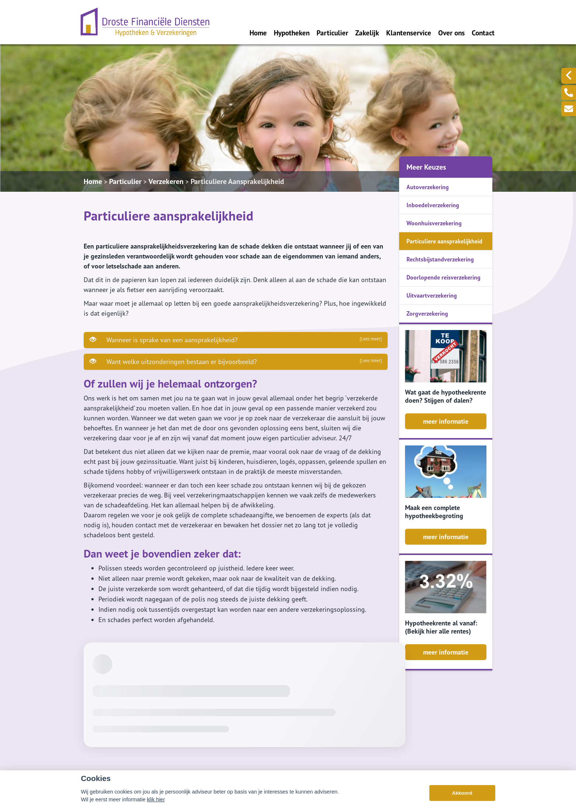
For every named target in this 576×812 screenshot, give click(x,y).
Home (258, 32)
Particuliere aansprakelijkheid (444, 241)
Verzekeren (166, 181)
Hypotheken (292, 32)
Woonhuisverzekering (434, 223)
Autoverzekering (427, 187)
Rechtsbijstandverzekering (440, 259)
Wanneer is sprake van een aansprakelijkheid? (236, 339)
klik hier (156, 799)
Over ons (451, 32)
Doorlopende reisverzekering (443, 277)
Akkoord (462, 793)
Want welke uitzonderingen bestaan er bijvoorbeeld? (236, 361)
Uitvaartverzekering (431, 295)
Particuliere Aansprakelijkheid (237, 181)
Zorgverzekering (427, 313)
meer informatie (445, 421)
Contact (483, 32)
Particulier (332, 32)
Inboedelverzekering (432, 205)
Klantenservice (408, 32)
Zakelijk (367, 32)
